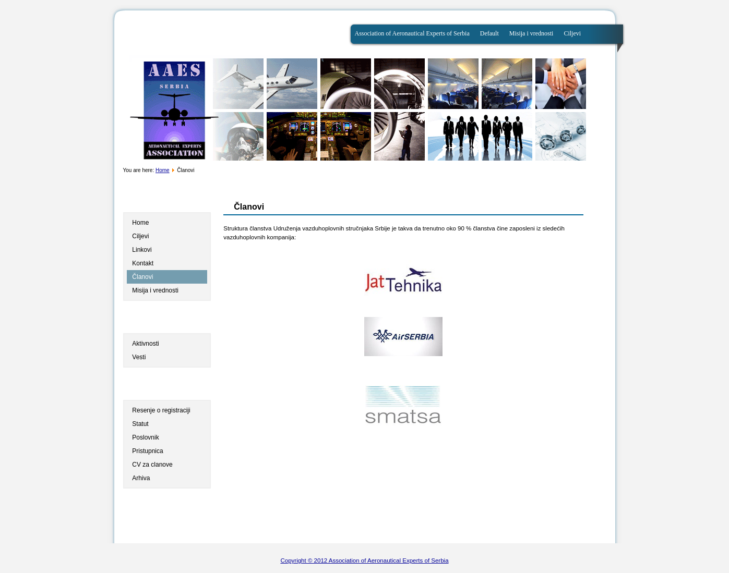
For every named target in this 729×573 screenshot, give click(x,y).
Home (163, 170)
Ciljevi (572, 33)
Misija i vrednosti (531, 33)
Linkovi (141, 249)
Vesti (139, 357)
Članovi (142, 277)
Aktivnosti (145, 343)
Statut (140, 424)
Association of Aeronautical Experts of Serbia (412, 33)
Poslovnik (145, 437)
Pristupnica (147, 451)
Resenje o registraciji (161, 410)
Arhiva (141, 478)
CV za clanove (152, 464)
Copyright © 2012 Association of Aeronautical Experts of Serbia (364, 560)
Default (489, 33)
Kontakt (142, 263)
